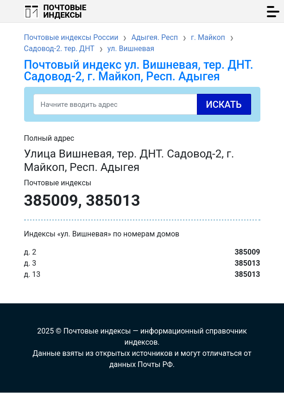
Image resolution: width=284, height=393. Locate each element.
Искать (224, 104)
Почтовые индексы (65, 11)
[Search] (142, 104)
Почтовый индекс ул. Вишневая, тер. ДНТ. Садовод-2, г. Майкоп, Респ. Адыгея (138, 70)
